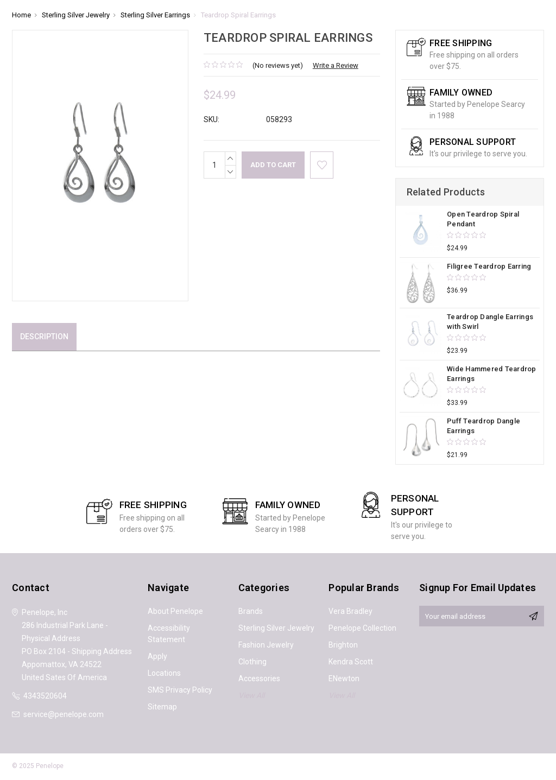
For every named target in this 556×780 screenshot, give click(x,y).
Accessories (259, 678)
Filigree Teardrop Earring (489, 266)
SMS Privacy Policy (180, 690)
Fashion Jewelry (266, 645)
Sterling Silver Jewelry (276, 628)
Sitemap (162, 706)
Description (44, 336)
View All (251, 695)
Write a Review (335, 65)
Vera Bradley (350, 611)
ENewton (343, 678)
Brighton (343, 645)
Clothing (252, 661)
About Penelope (175, 611)
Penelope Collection (362, 628)
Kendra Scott (350, 661)
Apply (157, 656)
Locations (164, 673)
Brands (250, 611)
